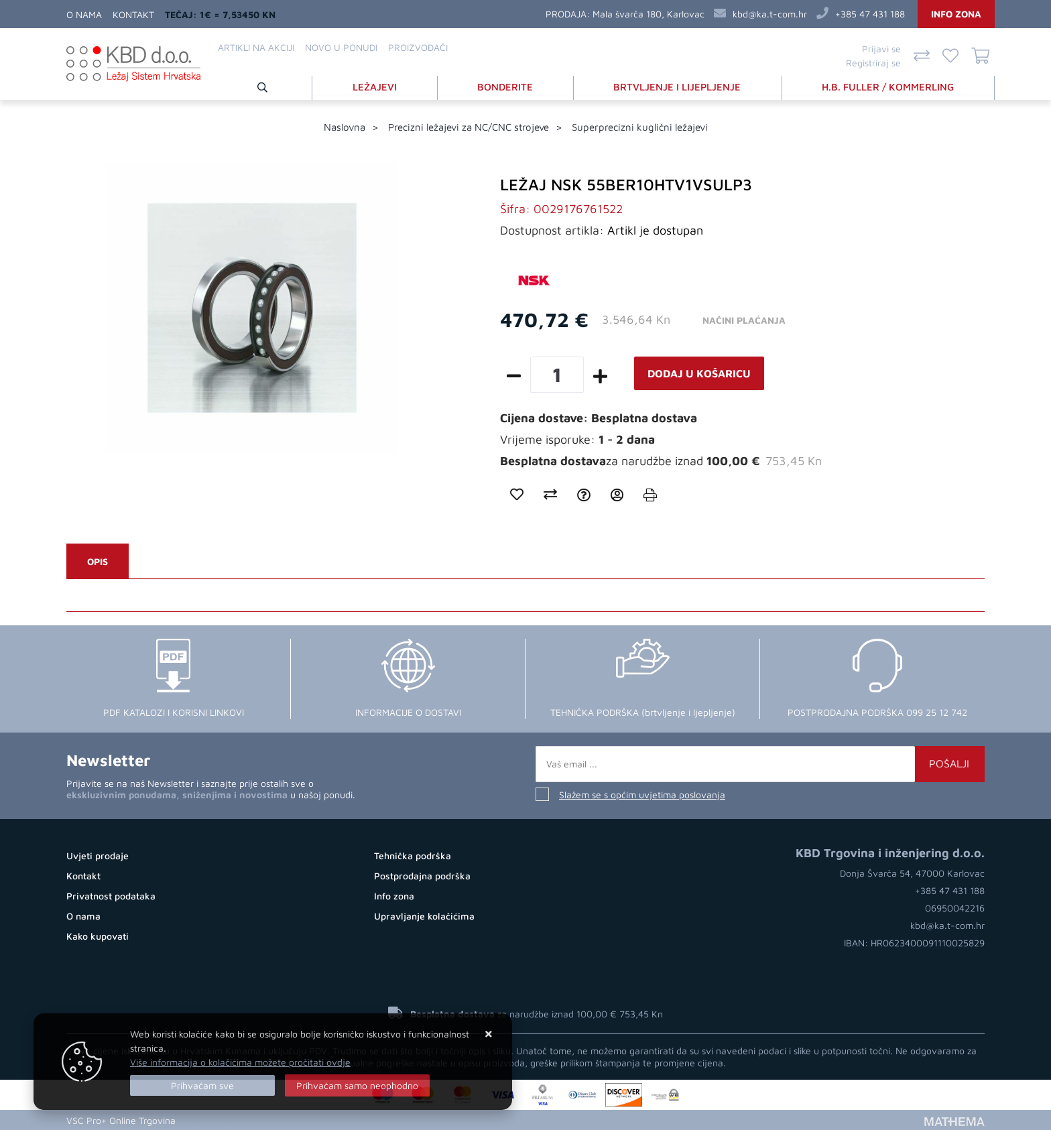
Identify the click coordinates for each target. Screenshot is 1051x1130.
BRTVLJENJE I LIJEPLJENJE (678, 86)
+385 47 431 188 (870, 13)
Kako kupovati (97, 936)
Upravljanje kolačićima (424, 916)
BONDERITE (506, 86)
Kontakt (133, 14)
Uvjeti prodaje (97, 855)
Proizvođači (418, 47)
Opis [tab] (97, 561)
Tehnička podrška (412, 855)
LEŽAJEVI (375, 86)
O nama (84, 14)
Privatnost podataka (111, 895)
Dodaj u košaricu (699, 373)
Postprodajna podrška (422, 875)
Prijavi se (881, 48)
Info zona (956, 13)
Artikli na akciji (256, 47)
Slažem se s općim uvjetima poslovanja (642, 794)
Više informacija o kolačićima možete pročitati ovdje (240, 1062)
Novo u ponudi (341, 47)
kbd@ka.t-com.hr (770, 13)
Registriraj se (873, 62)
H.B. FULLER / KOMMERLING (888, 86)
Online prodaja (215, 1119)
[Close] (202, 1085)
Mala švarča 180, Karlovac (648, 13)
